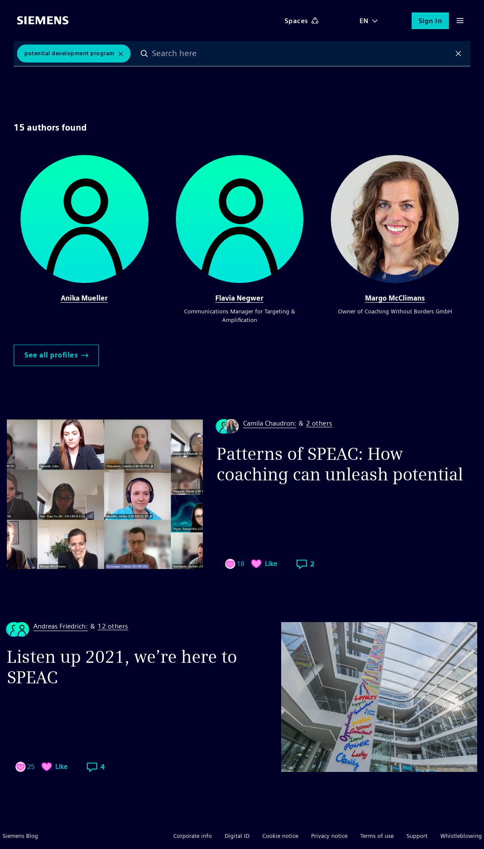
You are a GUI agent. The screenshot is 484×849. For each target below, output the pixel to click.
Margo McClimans (395, 298)
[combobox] (301, 53)
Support (417, 835)
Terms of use (377, 835)
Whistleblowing (461, 835)
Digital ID (237, 835)
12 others (113, 626)
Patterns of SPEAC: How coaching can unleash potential (340, 464)
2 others (319, 423)
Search (144, 53)
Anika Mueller (84, 298)
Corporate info (192, 835)
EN (364, 21)
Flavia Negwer (239, 298)
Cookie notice (280, 835)
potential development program (69, 53)
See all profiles (56, 355)
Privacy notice (329, 835)
